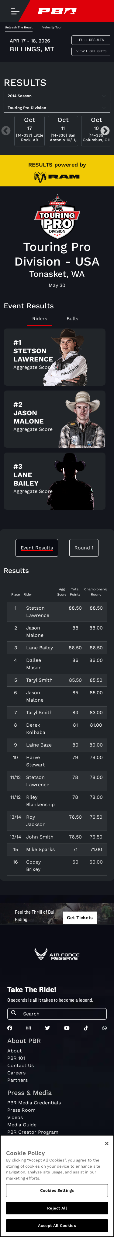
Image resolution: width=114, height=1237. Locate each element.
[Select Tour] (57, 108)
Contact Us (20, 1065)
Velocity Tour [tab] (52, 27)
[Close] (106, 1145)
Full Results (91, 40)
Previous (6, 131)
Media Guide (21, 1125)
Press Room (21, 1110)
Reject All (57, 1210)
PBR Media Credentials (34, 1103)
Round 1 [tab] (83, 548)
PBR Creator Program (32, 1132)
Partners (17, 1080)
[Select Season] (57, 96)
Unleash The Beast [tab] (19, 27)
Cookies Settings (57, 1192)
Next (105, 131)
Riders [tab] (39, 318)
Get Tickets (80, 917)
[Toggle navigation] (15, 11)
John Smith (40, 837)
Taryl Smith (39, 680)
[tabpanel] (57, 422)
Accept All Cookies (57, 1228)
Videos (15, 1117)
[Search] (62, 1013)
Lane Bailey (39, 648)
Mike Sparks (40, 849)
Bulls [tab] (72, 318)
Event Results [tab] (37, 548)
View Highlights (91, 51)
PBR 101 (16, 1058)
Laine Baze (39, 745)
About (14, 1051)
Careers (16, 1073)
